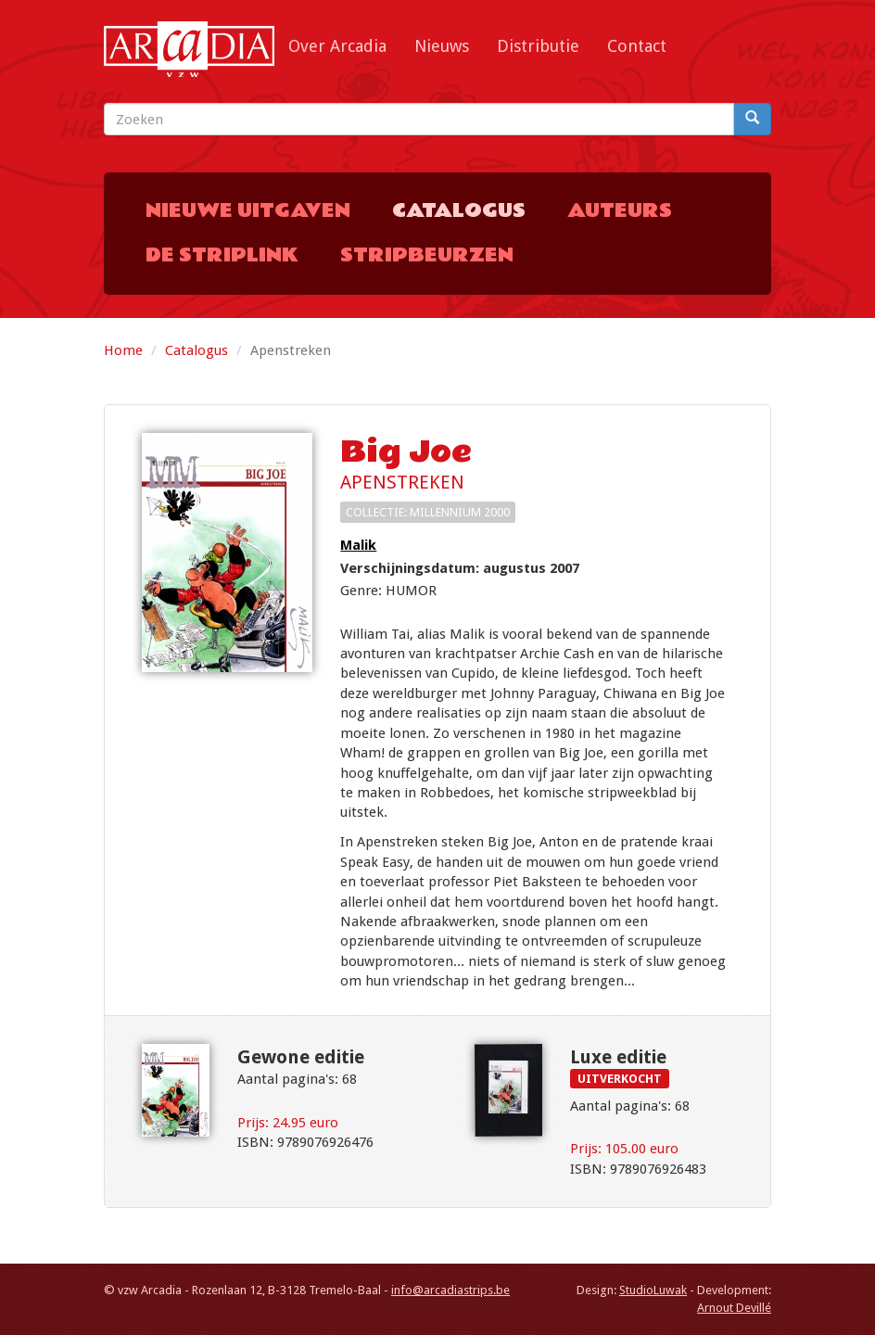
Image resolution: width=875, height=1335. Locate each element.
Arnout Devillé (734, 1308)
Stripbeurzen (427, 255)
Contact (636, 46)
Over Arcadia (337, 46)
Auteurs (619, 211)
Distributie (538, 46)
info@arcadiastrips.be (450, 1290)
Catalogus (459, 211)
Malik (358, 545)
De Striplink (222, 255)
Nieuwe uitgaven (248, 211)
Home (123, 350)
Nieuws (441, 46)
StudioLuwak (653, 1290)
